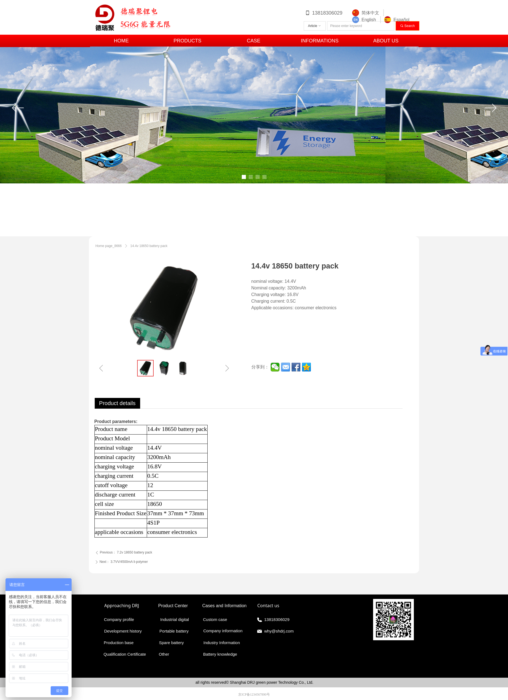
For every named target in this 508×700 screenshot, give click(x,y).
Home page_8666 (109, 246)
